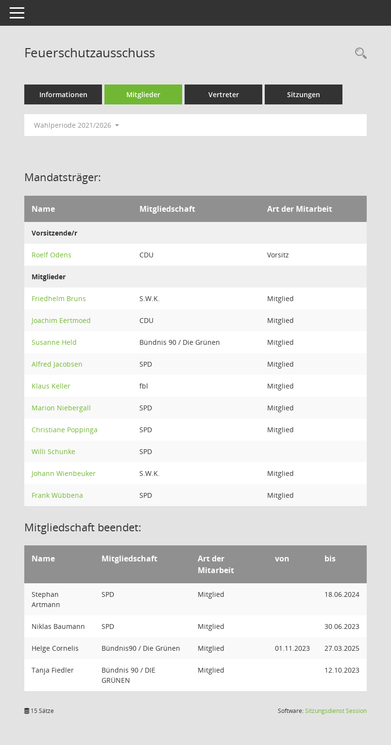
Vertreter (223, 94)
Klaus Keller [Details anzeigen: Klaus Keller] (51, 385)
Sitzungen (303, 94)
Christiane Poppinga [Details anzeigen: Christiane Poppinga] (65, 429)
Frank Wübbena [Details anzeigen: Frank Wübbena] (57, 495)
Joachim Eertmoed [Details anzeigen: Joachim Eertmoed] (61, 320)
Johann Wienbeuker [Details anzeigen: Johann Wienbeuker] (64, 473)
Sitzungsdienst (336, 711)
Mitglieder (143, 94)
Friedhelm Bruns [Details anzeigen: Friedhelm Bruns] (59, 298)
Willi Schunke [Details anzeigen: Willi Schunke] (53, 451)
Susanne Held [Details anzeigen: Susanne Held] (54, 342)
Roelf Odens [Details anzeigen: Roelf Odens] (51, 254)
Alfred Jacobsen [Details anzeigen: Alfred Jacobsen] (57, 364)
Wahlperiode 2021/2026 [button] (76, 125)
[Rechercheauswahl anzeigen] (358, 54)
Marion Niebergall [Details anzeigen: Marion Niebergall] (61, 407)
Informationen (63, 94)
